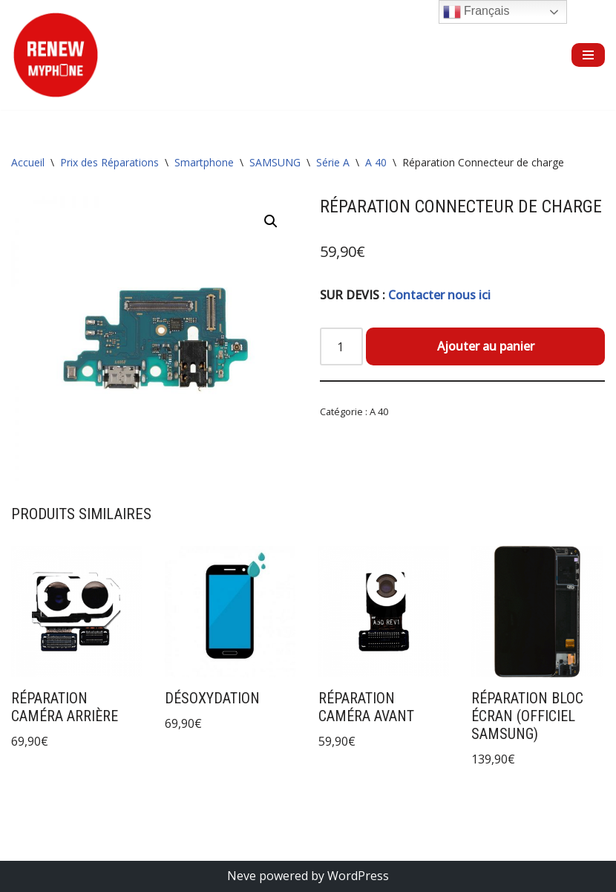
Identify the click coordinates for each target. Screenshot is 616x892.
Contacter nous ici (439, 295)
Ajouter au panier (485, 346)
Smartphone (204, 162)
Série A (333, 162)
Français (476, 12)
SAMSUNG (275, 162)
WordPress (358, 875)
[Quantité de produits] (341, 347)
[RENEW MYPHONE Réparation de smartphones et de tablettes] (55, 55)
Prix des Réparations (109, 162)
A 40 (376, 162)
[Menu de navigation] (588, 55)
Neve (241, 875)
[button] (271, 221)
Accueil (28, 162)
